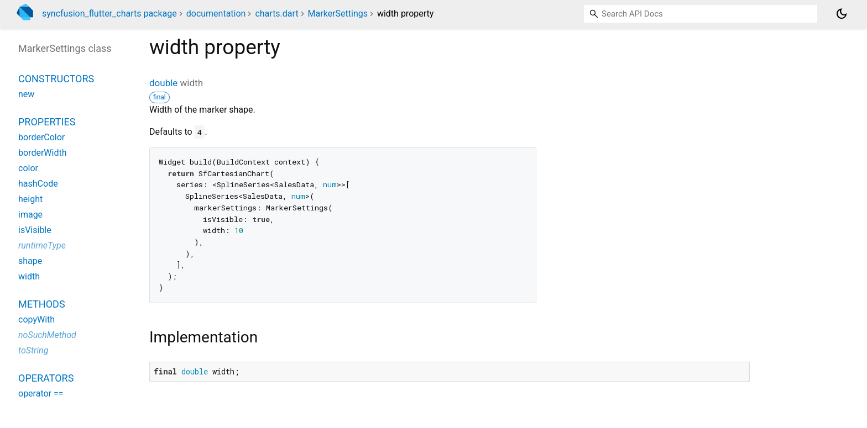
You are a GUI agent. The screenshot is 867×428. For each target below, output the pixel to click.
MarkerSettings (338, 13)
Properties (46, 122)
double (163, 82)
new (26, 94)
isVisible (34, 230)
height (30, 199)
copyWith (36, 319)
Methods (41, 304)
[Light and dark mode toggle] (841, 14)
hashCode (38, 183)
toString (33, 350)
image (30, 214)
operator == (41, 393)
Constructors (56, 78)
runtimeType (42, 245)
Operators (46, 378)
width (29, 276)
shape (30, 261)
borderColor (41, 137)
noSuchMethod (47, 335)
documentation (216, 13)
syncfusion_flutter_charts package (109, 13)
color (28, 168)
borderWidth (42, 152)
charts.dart (276, 13)
